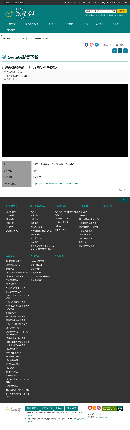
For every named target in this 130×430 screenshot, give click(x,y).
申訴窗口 (34, 223)
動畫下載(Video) (37, 265)
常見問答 (96, 3)
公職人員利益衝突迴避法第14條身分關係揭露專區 (17, 343)
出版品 (58, 226)
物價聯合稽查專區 (14, 353)
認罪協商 (110, 15)
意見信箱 (59, 408)
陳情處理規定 (36, 235)
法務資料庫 (52, 24)
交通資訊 (80, 413)
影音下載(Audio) (37, 269)
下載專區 (116, 24)
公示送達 (10, 368)
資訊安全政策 (47, 408)
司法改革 (11, 30)
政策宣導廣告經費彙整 (15, 316)
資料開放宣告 (71, 408)
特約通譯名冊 (36, 238)
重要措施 (10, 227)
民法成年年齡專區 (86, 246)
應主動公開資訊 (13, 265)
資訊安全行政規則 (14, 292)
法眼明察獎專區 (86, 238)
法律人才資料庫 (61, 222)
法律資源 (83, 212)
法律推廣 (83, 215)
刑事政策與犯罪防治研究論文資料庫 (66, 213)
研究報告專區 (60, 230)
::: (1, 2)
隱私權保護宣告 (32, 408)
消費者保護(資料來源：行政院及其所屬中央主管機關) (42, 247)
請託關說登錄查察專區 (15, 320)
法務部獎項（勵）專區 (15, 338)
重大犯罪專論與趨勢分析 (89, 219)
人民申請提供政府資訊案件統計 (17, 296)
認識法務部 (11, 212)
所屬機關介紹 (12, 231)
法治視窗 (69, 24)
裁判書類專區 (12, 360)
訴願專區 (10, 269)
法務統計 (85, 24)
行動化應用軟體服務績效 (16, 324)
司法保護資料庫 (61, 218)
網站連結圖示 (36, 280)
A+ (125, 51)
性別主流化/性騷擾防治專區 (18, 273)
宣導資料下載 (36, 273)
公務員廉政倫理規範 (87, 223)
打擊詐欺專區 (12, 376)
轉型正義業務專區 (14, 356)
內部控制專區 (12, 313)
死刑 (116, 15)
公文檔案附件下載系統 (40, 276)
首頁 (125, 3)
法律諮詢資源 (36, 227)
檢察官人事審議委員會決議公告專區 (17, 307)
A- (115, 51)
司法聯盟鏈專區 (13, 364)
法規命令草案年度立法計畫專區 (17, 380)
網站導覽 (76, 3)
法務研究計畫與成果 (14, 276)
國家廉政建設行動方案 (88, 227)
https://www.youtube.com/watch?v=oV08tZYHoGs (56, 183)
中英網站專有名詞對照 (15, 288)
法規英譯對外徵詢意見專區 (17, 390)
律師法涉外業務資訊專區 (41, 231)
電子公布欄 (11, 284)
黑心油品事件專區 (14, 328)
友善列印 (122, 45)
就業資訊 (34, 242)
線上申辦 (34, 215)
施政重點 (10, 223)
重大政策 (10, 219)
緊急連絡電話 (115, 3)
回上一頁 (107, 45)
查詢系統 (34, 212)
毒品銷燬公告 (12, 349)
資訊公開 (100, 24)
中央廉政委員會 (86, 231)
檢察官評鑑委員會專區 (15, 302)
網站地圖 (67, 3)
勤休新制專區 (12, 372)
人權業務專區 (12, 386)
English (105, 3)
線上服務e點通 (31, 24)
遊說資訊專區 (12, 280)
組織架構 (10, 215)
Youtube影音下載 (38, 261)
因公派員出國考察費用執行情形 (17, 395)
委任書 (102, 15)
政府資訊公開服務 (14, 261)
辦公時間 (29, 416)
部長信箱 (86, 3)
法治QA (82, 242)
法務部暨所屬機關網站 (14, 2)
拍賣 (121, 15)
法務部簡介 (12, 24)
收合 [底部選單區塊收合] (123, 200)
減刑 (97, 15)
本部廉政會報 (85, 235)
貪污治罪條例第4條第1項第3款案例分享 (17, 333)
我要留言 (34, 219)
